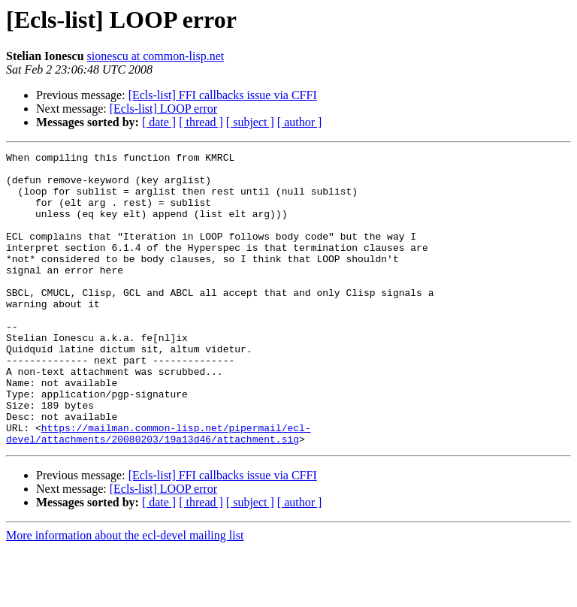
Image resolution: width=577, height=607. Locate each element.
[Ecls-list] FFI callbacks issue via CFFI (222, 95)
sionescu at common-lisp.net (156, 56)
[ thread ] (201, 122)
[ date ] (159, 122)
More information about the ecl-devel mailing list (124, 593)
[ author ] (299, 122)
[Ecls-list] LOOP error (163, 108)
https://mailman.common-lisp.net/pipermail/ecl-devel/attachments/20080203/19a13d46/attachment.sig (158, 490)
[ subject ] (250, 122)
